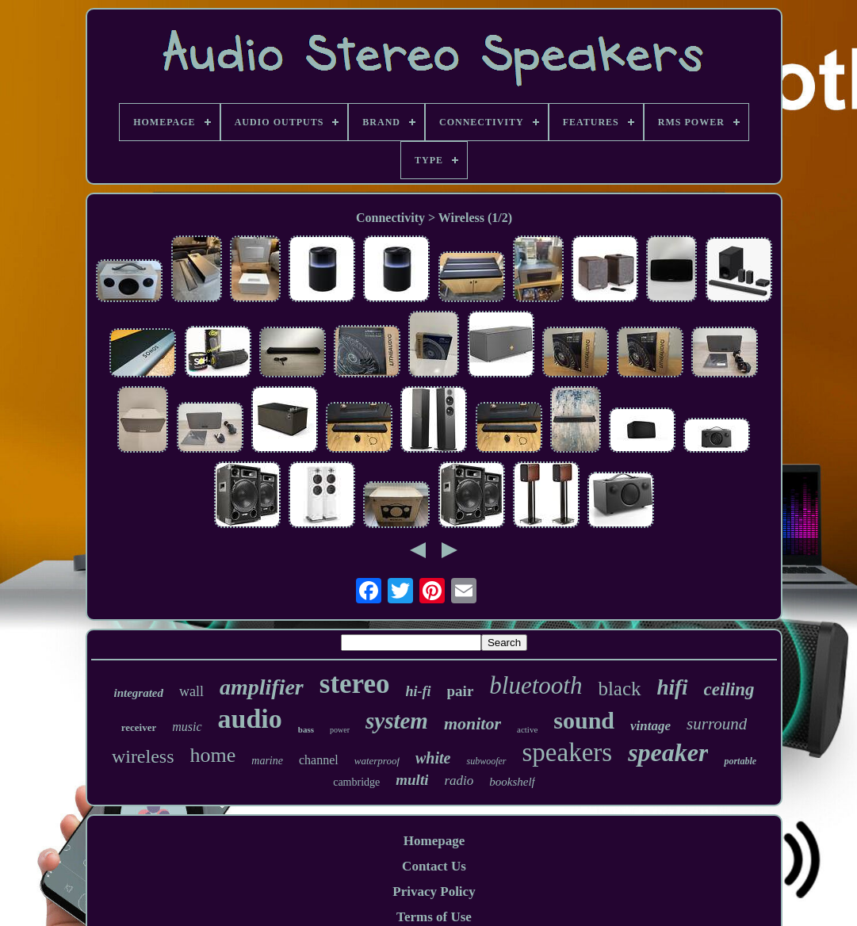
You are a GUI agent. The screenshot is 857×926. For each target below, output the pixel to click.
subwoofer (486, 761)
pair (460, 691)
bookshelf (512, 781)
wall (191, 691)
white (432, 758)
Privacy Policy (433, 891)
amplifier (262, 687)
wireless (143, 756)
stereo (354, 683)
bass (306, 729)
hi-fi (418, 691)
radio (458, 780)
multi (412, 779)
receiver (139, 727)
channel (319, 760)
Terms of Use (434, 916)
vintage (650, 725)
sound (583, 720)
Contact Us (434, 866)
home (213, 755)
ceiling (729, 689)
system (396, 720)
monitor (472, 723)
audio (250, 718)
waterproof (377, 761)
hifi (672, 687)
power (340, 729)
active (527, 729)
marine (267, 761)
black (619, 688)
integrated (139, 693)
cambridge (356, 782)
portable (740, 761)
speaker (668, 752)
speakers (567, 752)
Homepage (434, 840)
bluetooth (535, 685)
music (186, 726)
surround (717, 723)
